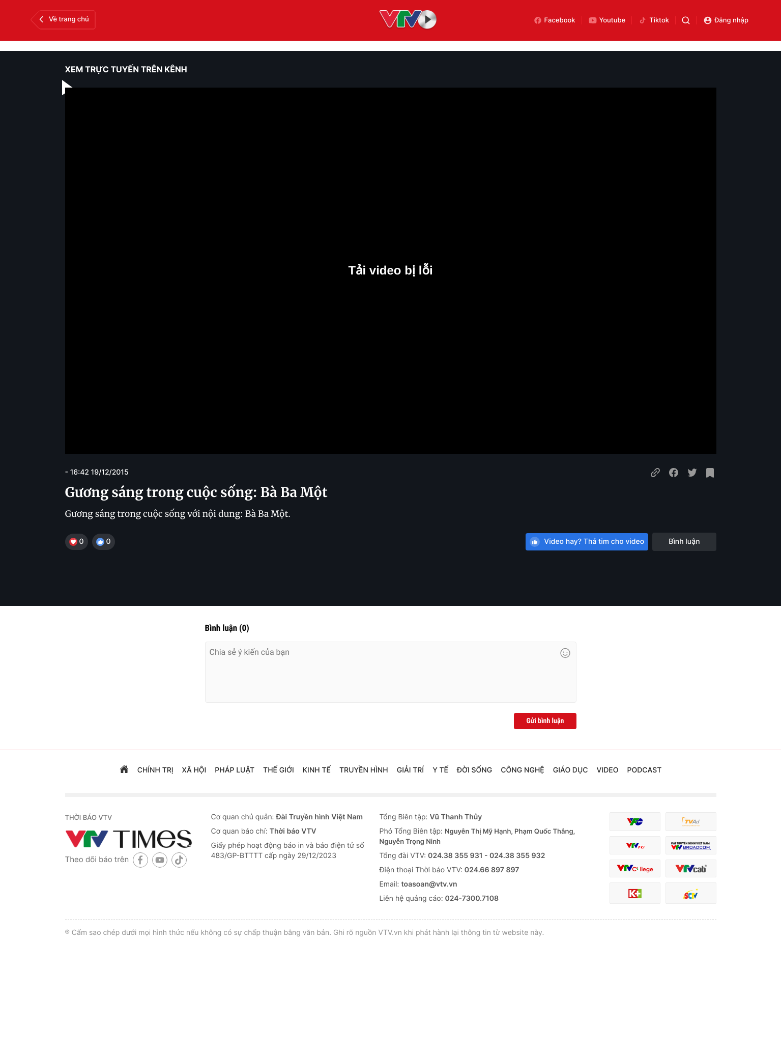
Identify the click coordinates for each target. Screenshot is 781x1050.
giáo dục (570, 770)
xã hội (194, 770)
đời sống (474, 770)
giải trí (410, 770)
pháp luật (234, 770)
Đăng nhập (725, 20)
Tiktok (653, 20)
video (608, 770)
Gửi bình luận (545, 721)
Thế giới (278, 770)
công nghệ (522, 770)
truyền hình (363, 770)
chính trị (155, 770)
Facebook (554, 20)
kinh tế (317, 770)
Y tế (440, 770)
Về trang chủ (63, 19)
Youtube (607, 20)
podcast (644, 770)
